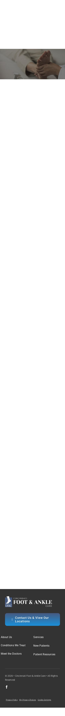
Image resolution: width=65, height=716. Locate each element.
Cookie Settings (44, 700)
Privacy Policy (12, 700)
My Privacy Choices (27, 700)
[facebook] (6, 687)
